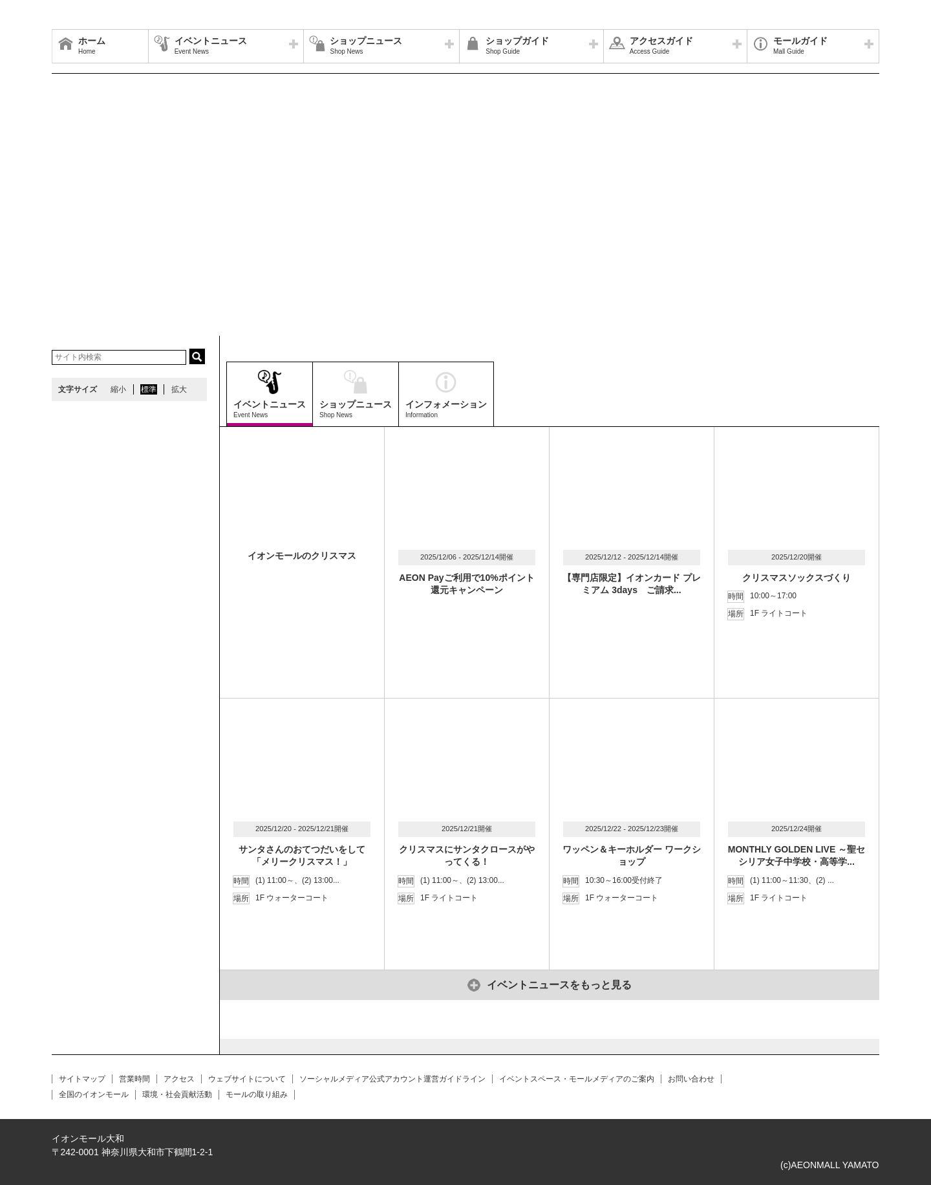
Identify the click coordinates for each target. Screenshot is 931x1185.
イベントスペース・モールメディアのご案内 (576, 1078)
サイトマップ (82, 1078)
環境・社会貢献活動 (177, 1094)
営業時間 (134, 1078)
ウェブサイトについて (247, 1078)
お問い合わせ (691, 1078)
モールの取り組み (257, 1094)
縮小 (118, 389)
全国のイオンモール (94, 1094)
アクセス (179, 1078)
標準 (148, 389)
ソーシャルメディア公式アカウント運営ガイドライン (392, 1078)
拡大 (179, 389)
